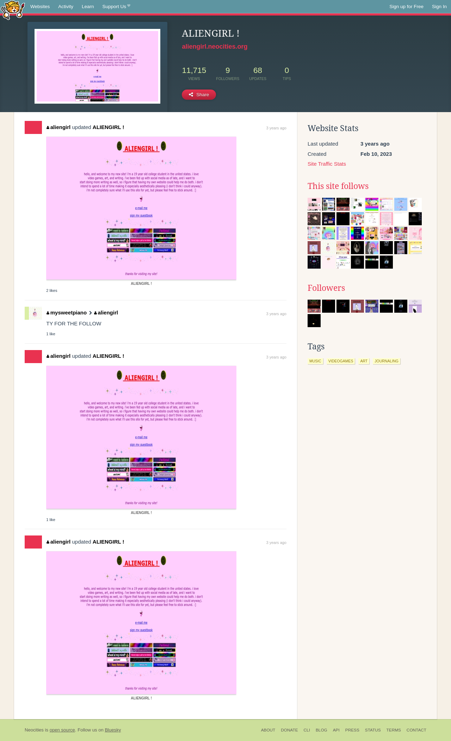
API (336, 730)
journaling (387, 361)
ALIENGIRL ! (108, 127)
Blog (321, 730)
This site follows (338, 186)
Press (352, 730)
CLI (307, 730)
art (363, 361)
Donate (289, 730)
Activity (65, 6)
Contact (416, 730)
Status (373, 730)
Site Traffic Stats (327, 164)
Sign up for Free (406, 6)
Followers (326, 288)
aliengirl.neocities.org (214, 46)
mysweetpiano (67, 313)
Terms (394, 730)
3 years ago (276, 128)
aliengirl (58, 127)
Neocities (34, 730)
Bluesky (113, 730)
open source (62, 730)
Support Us (116, 7)
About (268, 730)
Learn (88, 6)
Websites (40, 6)
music (315, 361)
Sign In (439, 6)
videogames (340, 361)
